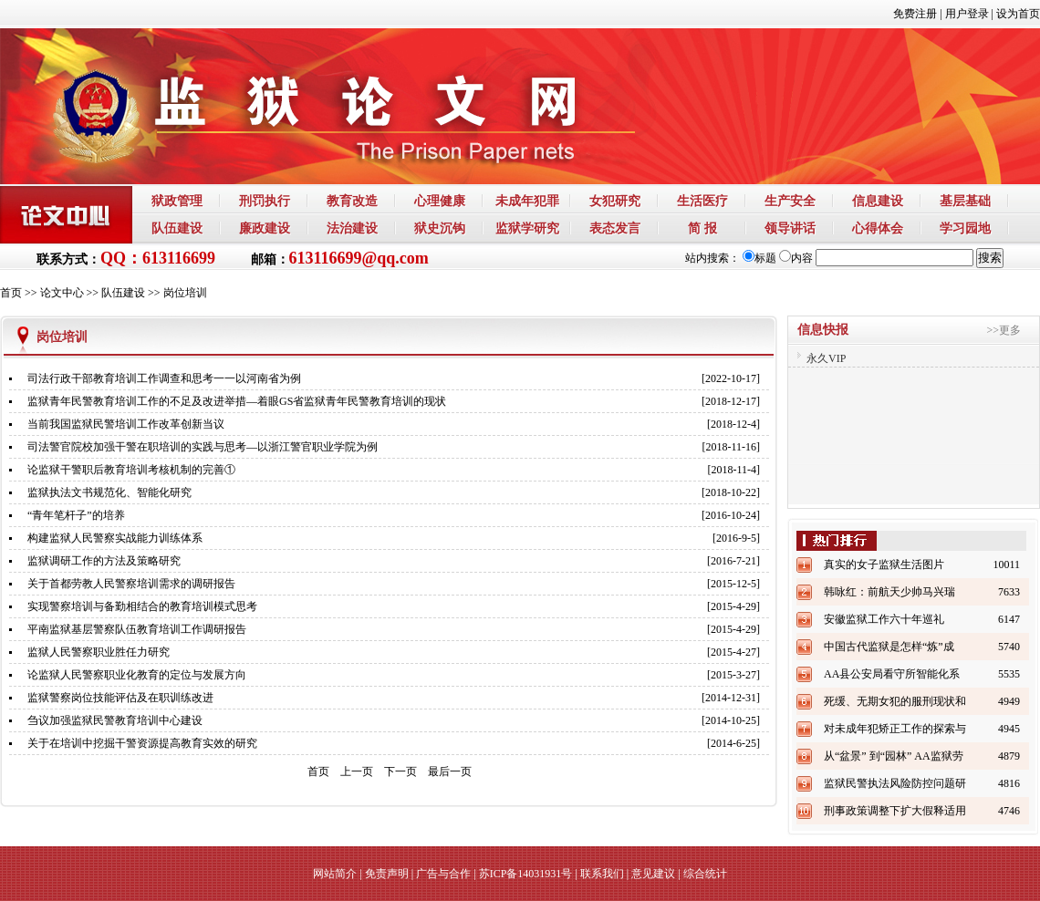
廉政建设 (264, 228)
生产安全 (790, 200)
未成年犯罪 (527, 200)
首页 (11, 292)
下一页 (400, 771)
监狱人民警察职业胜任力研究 (98, 652)
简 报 (702, 228)
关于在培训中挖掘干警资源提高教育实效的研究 (142, 743)
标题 (759, 258)
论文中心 (62, 292)
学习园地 (965, 228)
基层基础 (965, 200)
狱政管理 (177, 200)
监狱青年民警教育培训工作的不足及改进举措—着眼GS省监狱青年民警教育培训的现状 (236, 401)
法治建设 (352, 228)
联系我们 (602, 873)
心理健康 (439, 200)
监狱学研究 (527, 228)
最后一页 (450, 771)
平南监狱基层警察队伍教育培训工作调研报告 (136, 629)
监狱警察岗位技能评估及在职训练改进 (120, 697)
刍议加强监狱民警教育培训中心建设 (115, 720)
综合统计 (705, 873)
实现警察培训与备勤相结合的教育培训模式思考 (142, 606)
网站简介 (335, 873)
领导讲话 (790, 228)
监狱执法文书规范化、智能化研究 (109, 492)
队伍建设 (177, 228)
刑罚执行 (264, 200)
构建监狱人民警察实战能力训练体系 (115, 538)
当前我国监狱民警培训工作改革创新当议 (125, 424)
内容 (796, 258)
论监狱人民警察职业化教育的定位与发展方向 (136, 674)
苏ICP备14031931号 (526, 873)
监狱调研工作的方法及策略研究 (104, 560)
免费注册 (915, 13)
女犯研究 (614, 200)
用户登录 (967, 13)
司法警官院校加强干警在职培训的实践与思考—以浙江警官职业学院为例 (202, 446)
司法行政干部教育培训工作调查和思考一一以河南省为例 (164, 378)
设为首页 (1018, 13)
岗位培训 (185, 292)
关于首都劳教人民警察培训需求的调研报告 (131, 583)
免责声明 (387, 873)
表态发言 (614, 228)
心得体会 (877, 228)
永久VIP (826, 358)
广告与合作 (443, 873)
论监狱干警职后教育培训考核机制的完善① (131, 469)
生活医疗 (702, 200)
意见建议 (653, 873)
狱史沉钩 (439, 228)
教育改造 (352, 200)
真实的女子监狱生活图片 (884, 564)
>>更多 (1003, 330)
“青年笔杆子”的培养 (76, 515)
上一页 (356, 771)
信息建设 (877, 200)
